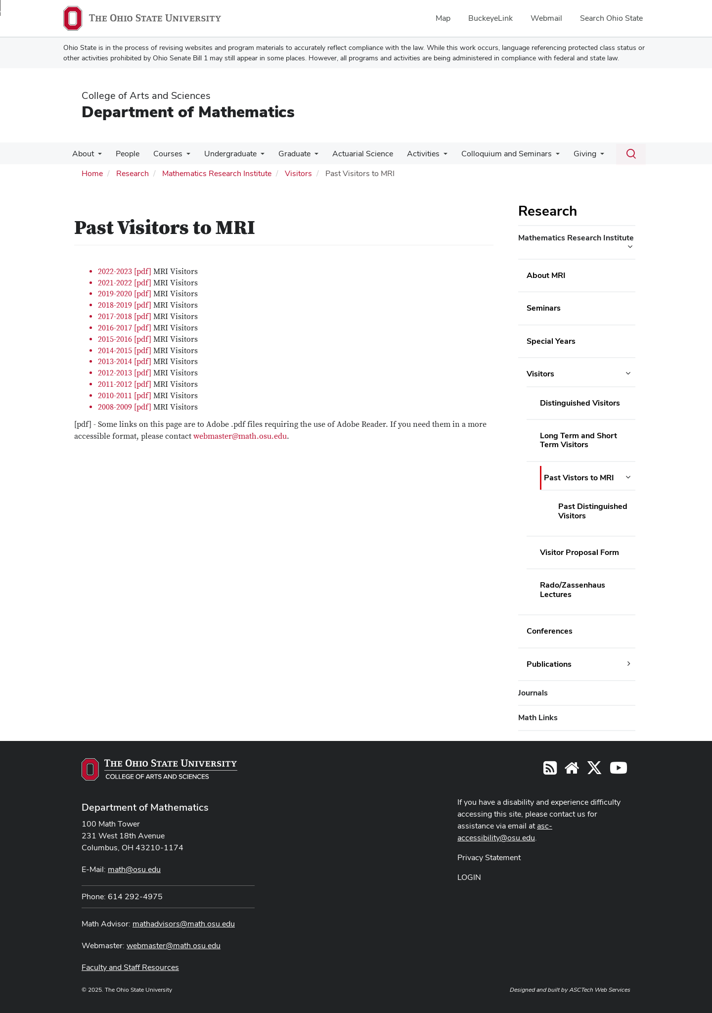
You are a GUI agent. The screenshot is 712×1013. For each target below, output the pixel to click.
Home (92, 173)
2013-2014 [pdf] (124, 362)
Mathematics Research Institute (216, 173)
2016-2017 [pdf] (124, 328)
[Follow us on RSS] (550, 771)
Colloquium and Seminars (491, 153)
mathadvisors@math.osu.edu (184, 924)
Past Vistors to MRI (579, 477)
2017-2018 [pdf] (124, 317)
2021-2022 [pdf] (124, 283)
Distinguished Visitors (580, 403)
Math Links (538, 717)
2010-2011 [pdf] (124, 396)
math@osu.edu (134, 869)
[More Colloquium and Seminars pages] (541, 156)
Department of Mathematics (188, 111)
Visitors (298, 173)
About (82, 153)
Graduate (285, 153)
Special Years (551, 341)
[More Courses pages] (181, 156)
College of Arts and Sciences (146, 95)
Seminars (544, 308)
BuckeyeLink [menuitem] (490, 18)
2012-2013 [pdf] (124, 373)
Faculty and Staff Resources (130, 967)
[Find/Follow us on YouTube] (571, 771)
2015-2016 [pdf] (125, 339)
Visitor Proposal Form (579, 552)
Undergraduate (223, 153)
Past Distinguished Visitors (592, 510)
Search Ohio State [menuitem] (611, 18)
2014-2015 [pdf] (124, 351)
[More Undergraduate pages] (254, 156)
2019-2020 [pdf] (124, 294)
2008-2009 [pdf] (124, 407)
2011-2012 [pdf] (124, 384)
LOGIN (469, 877)
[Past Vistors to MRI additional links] (628, 477)
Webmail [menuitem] (546, 18)
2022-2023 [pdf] (124, 271)
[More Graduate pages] (306, 156)
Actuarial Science (351, 153)
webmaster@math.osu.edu (240, 436)
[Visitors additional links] (628, 373)
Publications (549, 664)
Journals (533, 693)
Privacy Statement (489, 857)
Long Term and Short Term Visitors (578, 440)
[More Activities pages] (431, 156)
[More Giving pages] (583, 156)
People (124, 153)
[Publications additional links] (629, 664)
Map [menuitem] (443, 18)
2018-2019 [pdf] (124, 305)
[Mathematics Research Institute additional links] (629, 246)
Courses (163, 153)
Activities (410, 153)
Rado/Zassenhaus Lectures (572, 589)
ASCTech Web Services (599, 990)
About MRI (546, 275)
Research (132, 173)
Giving (568, 153)
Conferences (550, 631)
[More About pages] (97, 156)
